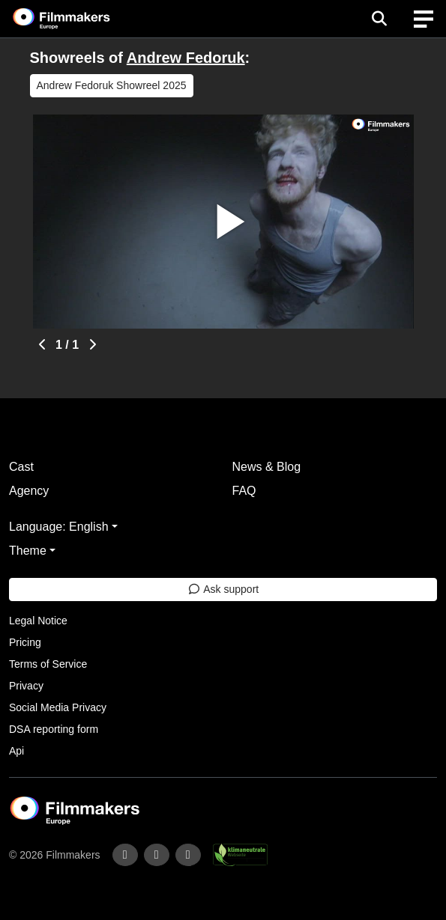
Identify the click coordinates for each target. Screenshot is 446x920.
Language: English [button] (59, 526)
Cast (21, 466)
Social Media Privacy (57, 707)
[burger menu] (423, 19)
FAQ (244, 490)
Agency (29, 490)
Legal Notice (38, 621)
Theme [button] (27, 550)
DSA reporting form (53, 729)
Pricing (25, 642)
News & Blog (266, 466)
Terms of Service (48, 664)
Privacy (26, 686)
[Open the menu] (379, 19)
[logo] (79, 18)
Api (16, 751)
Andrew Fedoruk (186, 57)
